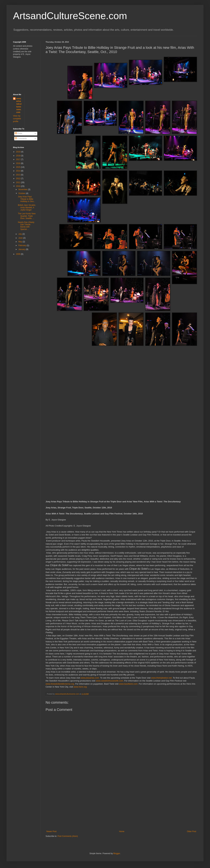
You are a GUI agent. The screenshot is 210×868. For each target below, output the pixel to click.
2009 (18, 254)
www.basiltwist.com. (128, 684)
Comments (21, 138)
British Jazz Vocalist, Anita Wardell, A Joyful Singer (27, 207)
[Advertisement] (121, 805)
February (22, 245)
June (20, 238)
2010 (18, 186)
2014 (18, 171)
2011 (18, 182)
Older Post (191, 831)
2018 (18, 156)
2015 (18, 167)
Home (121, 831)
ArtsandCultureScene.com (70, 15)
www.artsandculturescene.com (18, 105)
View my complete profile (17, 119)
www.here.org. (80, 687)
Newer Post (51, 831)
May (20, 242)
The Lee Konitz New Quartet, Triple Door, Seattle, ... (26, 215)
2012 (18, 178)
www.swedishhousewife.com (109, 681)
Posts (18, 133)
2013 (18, 175)
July (20, 234)
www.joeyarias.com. (90, 678)
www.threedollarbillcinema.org (60, 684)
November (23, 189)
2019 (18, 152)
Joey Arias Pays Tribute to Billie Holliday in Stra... (26, 199)
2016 (18, 163)
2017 (18, 159)
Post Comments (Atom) (67, 836)
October (22, 193)
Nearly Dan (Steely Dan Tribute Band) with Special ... (26, 225)
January (22, 249)
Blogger (116, 853)
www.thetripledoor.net (161, 678)
